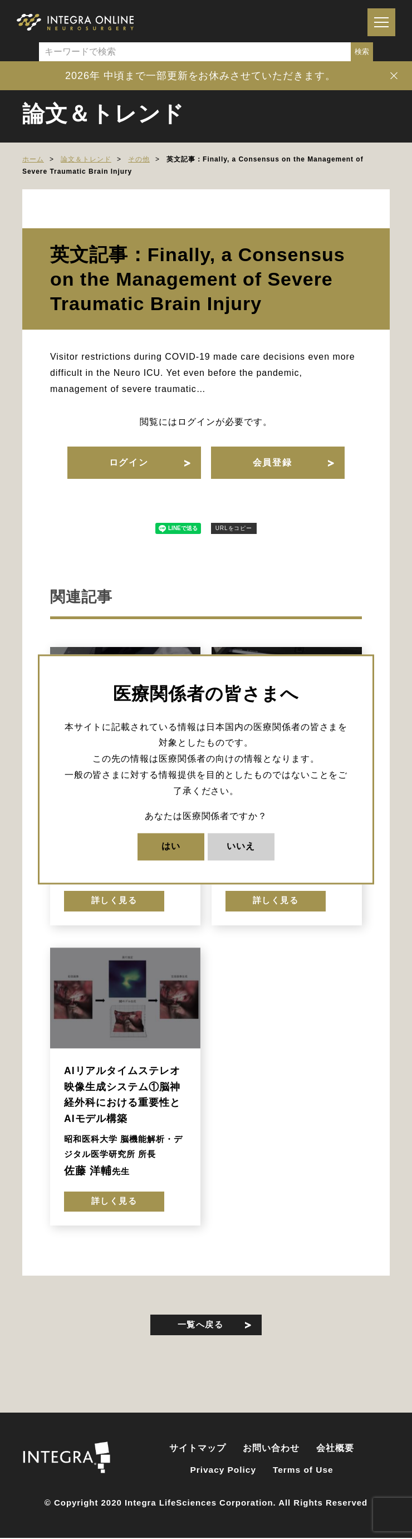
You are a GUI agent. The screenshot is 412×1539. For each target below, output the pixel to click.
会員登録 (272, 463)
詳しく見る (114, 903)
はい (170, 846)
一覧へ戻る (201, 1329)
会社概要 (335, 1453)
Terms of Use (303, 1474)
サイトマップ (197, 1453)
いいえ (241, 846)
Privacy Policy (223, 1474)
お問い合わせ (271, 1453)
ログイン (128, 463)
